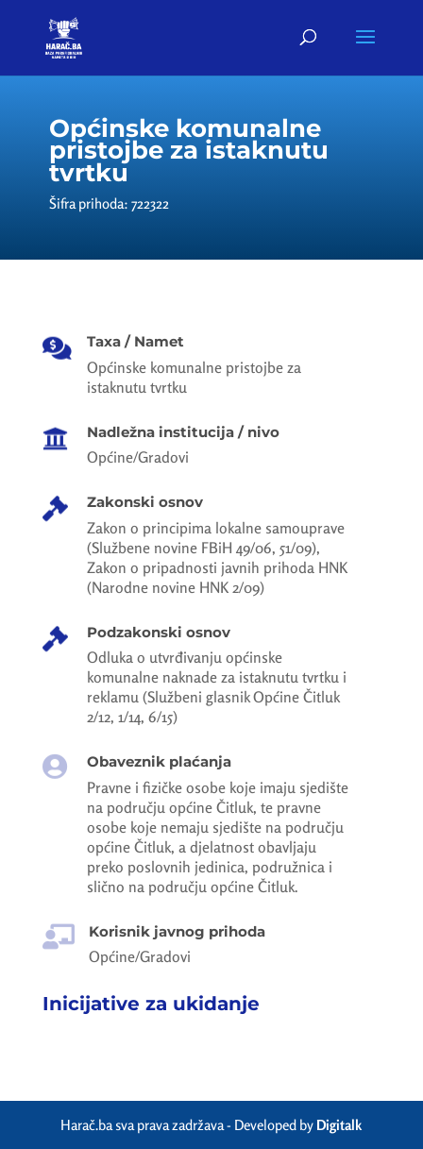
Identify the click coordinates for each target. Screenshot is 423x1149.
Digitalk (339, 1125)
